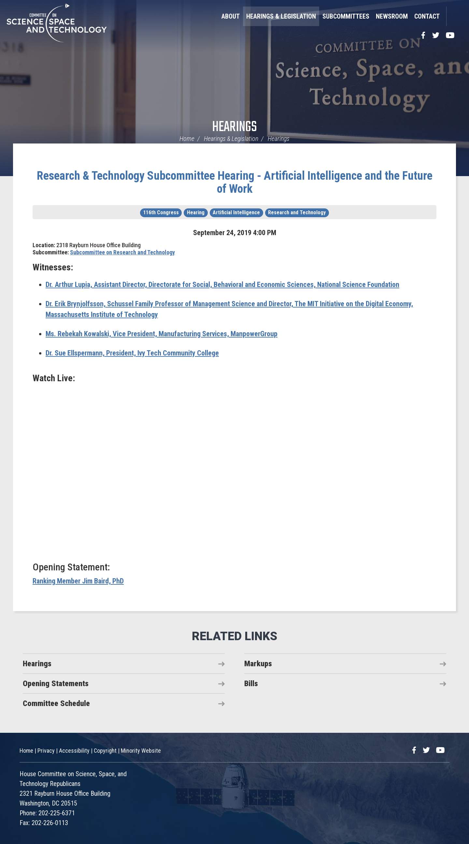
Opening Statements (56, 683)
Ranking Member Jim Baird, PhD (78, 581)
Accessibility (74, 750)
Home (186, 139)
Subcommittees (345, 16)
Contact (427, 16)
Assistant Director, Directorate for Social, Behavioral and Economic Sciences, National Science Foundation (222, 284)
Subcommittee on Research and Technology (122, 252)
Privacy (46, 750)
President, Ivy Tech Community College (132, 353)
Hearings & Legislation (281, 16)
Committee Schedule (56, 703)
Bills (251, 683)
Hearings (234, 127)
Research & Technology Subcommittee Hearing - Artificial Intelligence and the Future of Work (235, 182)
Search (454, 16)
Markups (258, 663)
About (230, 16)
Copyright (105, 750)
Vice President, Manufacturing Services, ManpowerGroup (161, 334)
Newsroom (392, 16)
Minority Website (141, 750)
